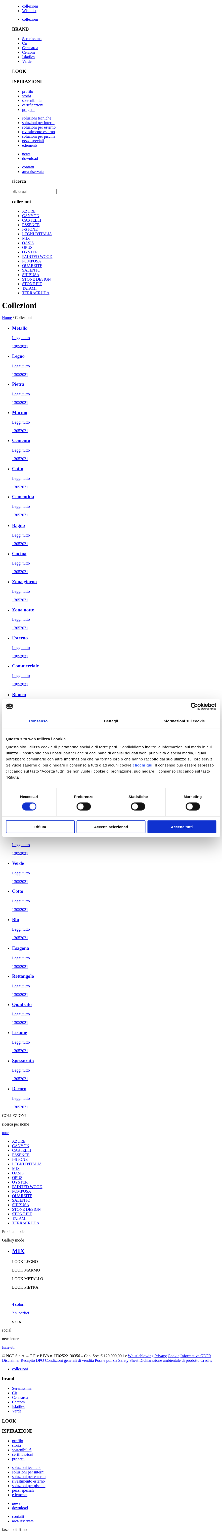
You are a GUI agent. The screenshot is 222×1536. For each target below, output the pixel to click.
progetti (28, 109)
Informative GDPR (196, 1356)
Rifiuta (40, 826)
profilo (27, 91)
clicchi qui (143, 765)
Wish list (29, 11)
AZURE (28, 211)
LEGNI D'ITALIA (37, 234)
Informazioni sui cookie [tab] (183, 721)
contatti (28, 167)
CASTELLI (31, 220)
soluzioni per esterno (39, 127)
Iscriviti (8, 1347)
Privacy (160, 1356)
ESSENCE (30, 225)
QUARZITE (32, 265)
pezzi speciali (33, 141)
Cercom (28, 52)
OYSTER (30, 252)
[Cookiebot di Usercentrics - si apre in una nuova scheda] (194, 706)
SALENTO (31, 270)
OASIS (28, 243)
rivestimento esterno (38, 132)
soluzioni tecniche (36, 118)
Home (7, 317)
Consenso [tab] (38, 721)
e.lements (29, 145)
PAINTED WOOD (37, 256)
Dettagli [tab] (111, 721)
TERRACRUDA (35, 293)
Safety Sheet (128, 1360)
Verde (26, 61)
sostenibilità (31, 100)
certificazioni (32, 105)
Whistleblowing (140, 1356)
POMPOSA (31, 261)
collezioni (30, 6)
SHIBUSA (30, 275)
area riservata (33, 171)
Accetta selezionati (111, 826)
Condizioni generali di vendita (69, 1360)
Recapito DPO (32, 1360)
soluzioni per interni (38, 123)
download (30, 158)
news (26, 154)
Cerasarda (30, 48)
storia (26, 96)
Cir (24, 43)
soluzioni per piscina (38, 136)
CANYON (30, 216)
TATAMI (29, 288)
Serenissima (31, 39)
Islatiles (28, 57)
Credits (206, 1360)
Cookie (173, 1356)
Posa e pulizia (106, 1360)
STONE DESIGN (36, 279)
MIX (26, 238)
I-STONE (30, 229)
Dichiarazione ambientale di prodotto (170, 1360)
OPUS (27, 247)
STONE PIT (32, 284)
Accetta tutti (182, 826)
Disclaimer (11, 1360)
